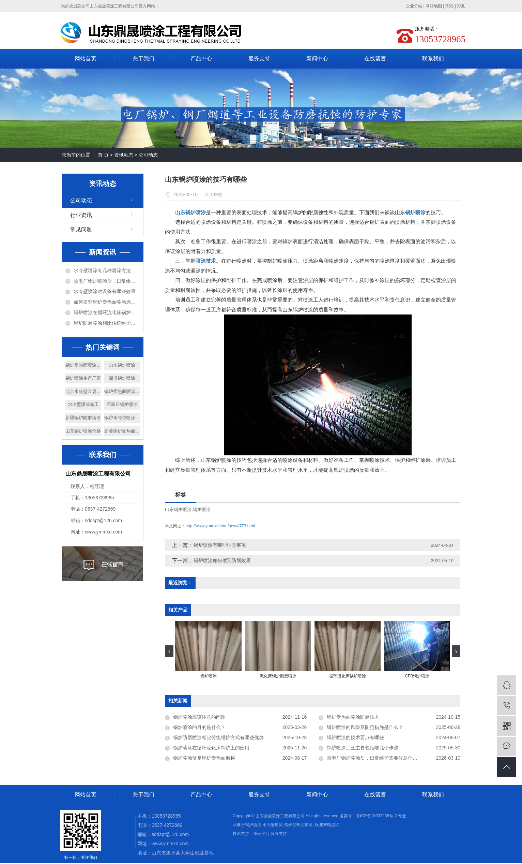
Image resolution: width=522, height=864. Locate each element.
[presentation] (169, 651)
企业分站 (414, 6)
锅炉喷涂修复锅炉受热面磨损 (204, 758)
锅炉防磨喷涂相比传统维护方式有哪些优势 (107, 323)
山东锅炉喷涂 (122, 365)
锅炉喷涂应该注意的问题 (199, 717)
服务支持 (259, 58)
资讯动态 (123, 155)
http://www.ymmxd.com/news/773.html (220, 526)
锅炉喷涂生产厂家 (83, 378)
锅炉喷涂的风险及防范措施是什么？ (365, 727)
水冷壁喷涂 (272, 824)
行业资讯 (81, 215)
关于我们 (143, 58)
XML (461, 6)
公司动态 (148, 155)
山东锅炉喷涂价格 (83, 431)
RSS (449, 6)
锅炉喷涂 (202, 509)
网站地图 (434, 6)
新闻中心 (317, 58)
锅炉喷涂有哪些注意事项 (220, 545)
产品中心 (201, 58)
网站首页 (85, 58)
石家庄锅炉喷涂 (122, 404)
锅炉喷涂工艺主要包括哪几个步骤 (362, 747)
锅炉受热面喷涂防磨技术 (353, 717)
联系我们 (433, 58)
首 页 (103, 155)
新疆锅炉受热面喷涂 (122, 431)
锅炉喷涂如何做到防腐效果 (222, 560)
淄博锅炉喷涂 (122, 378)
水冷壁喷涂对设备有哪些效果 (105, 291)
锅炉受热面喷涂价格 (83, 365)
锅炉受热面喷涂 (298, 824)
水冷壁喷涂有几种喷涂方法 (102, 270)
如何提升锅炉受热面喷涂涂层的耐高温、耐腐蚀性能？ (107, 302)
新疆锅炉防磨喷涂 (83, 417)
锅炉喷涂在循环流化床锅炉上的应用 (107, 312)
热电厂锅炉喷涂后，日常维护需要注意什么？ (107, 281)
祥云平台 (261, 833)
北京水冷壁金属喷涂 (83, 391)
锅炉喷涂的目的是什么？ (199, 727)
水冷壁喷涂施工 (83, 404)
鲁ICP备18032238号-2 (376, 816)
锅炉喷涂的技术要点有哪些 (355, 737)
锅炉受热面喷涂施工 (122, 391)
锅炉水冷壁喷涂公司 (122, 417)
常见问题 (81, 229)
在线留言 (375, 58)
